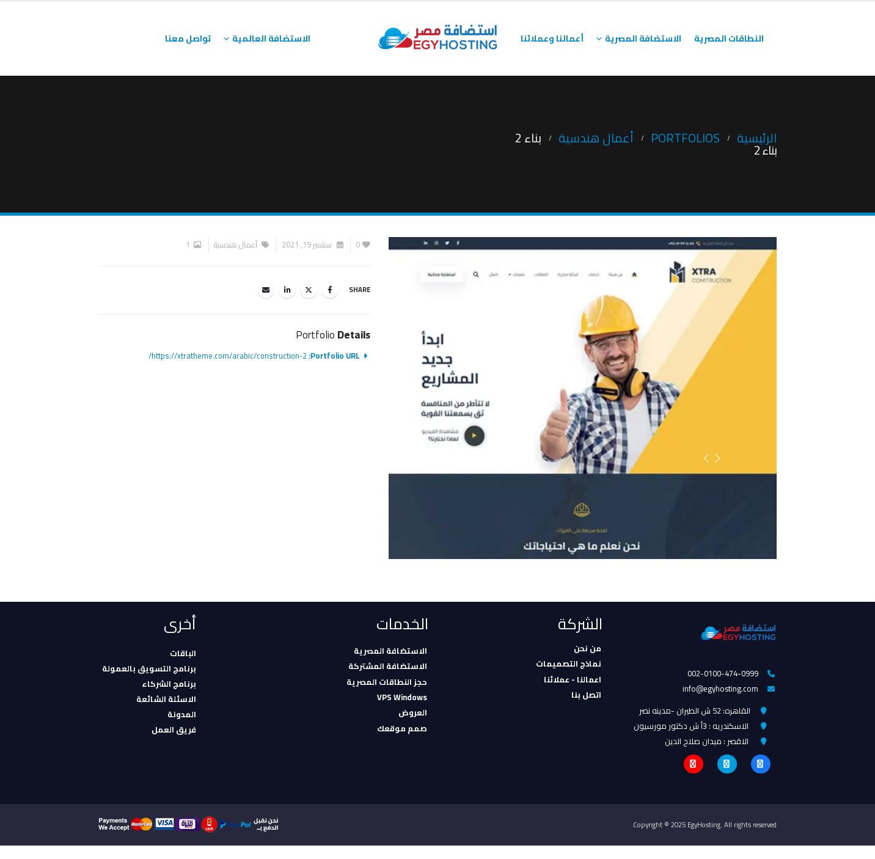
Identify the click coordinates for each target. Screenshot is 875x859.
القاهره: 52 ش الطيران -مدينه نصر (694, 716)
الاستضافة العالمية (271, 38)
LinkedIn (287, 289)
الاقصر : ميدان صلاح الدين (707, 751)
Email (265, 289)
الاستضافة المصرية (643, 38)
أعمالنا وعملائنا (552, 38)
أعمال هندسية (235, 245)
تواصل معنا (188, 38)
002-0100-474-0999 (722, 674)
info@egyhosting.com (720, 692)
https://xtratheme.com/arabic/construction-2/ (227, 356)
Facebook (330, 289)
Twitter (308, 289)
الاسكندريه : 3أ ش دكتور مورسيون (691, 733)
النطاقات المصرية (729, 38)
